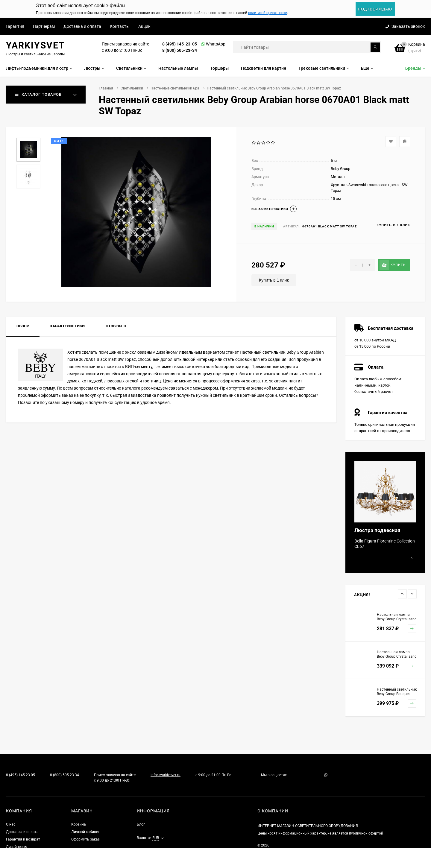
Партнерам (44, 26)
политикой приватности (267, 13)
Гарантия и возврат (23, 839)
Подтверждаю (375, 9)
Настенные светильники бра (175, 88)
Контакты (120, 26)
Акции (144, 26)
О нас (10, 824)
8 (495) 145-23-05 (179, 44)
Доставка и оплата (82, 26)
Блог (141, 824)
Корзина (78, 824)
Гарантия (15, 26)
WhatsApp (208, 44)
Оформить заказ (85, 839)
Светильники (132, 88)
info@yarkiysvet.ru (165, 775)
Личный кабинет (85, 832)
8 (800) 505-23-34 (179, 50)
